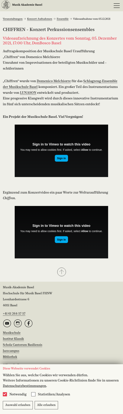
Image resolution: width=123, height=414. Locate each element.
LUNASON (28, 93)
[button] (61, 272)
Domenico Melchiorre (54, 81)
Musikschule (12, 333)
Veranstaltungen (13, 19)
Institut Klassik (13, 339)
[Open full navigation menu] (117, 5)
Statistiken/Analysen (54, 394)
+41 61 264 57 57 (14, 313)
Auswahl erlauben (17, 405)
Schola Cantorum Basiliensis (22, 345)
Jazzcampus (11, 351)
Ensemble (63, 19)
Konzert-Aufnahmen (39, 19)
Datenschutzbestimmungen (24, 386)
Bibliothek (10, 357)
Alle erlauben (46, 405)
